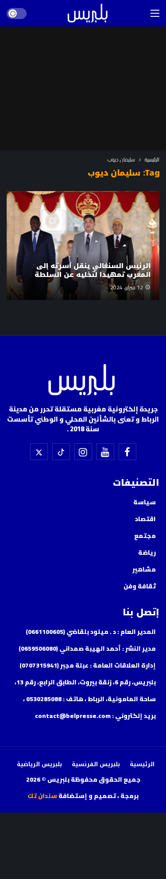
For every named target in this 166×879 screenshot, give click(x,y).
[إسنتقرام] (83, 451)
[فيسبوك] (127, 451)
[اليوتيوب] (105, 451)
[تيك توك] (61, 451)
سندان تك (42, 796)
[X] (39, 451)
